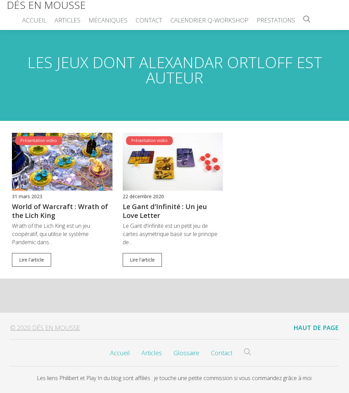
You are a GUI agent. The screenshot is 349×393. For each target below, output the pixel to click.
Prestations (276, 20)
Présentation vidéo (38, 140)
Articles (67, 20)
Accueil (34, 20)
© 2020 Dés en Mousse (45, 328)
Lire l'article (31, 259)
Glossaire (186, 353)
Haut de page (316, 328)
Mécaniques (108, 20)
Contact (149, 20)
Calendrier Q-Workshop (209, 20)
